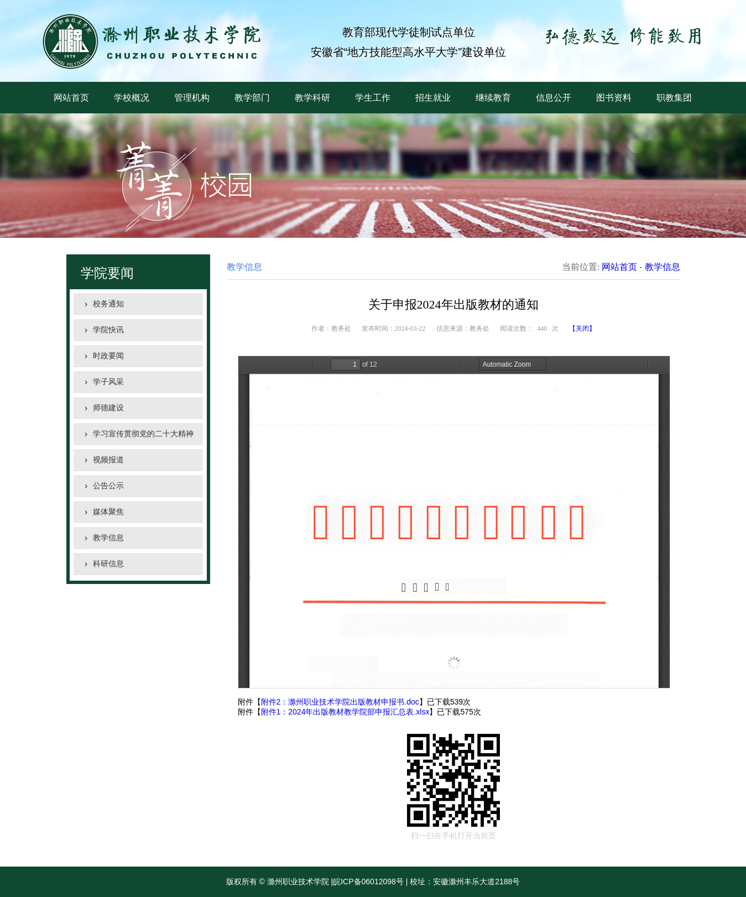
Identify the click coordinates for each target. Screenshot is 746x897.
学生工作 (372, 97)
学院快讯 (108, 330)
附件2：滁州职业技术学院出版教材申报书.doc (340, 701)
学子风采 (108, 382)
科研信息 (108, 564)
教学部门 (252, 97)
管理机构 (192, 97)
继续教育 (493, 97)
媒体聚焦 (108, 512)
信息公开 (553, 97)
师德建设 (108, 408)
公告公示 (108, 486)
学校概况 (131, 97)
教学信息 (108, 538)
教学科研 (312, 97)
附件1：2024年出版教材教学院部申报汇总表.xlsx (345, 711)
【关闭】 (582, 328)
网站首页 (71, 97)
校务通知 (108, 304)
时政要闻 (108, 356)
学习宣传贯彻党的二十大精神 (143, 434)
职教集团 (674, 97)
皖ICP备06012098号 (368, 881)
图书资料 (614, 97)
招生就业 (433, 97)
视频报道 (108, 460)
